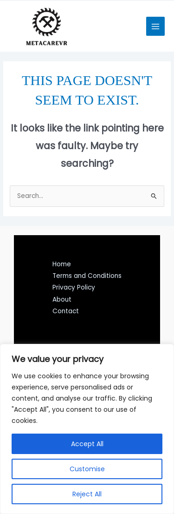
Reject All (87, 494)
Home (61, 264)
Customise (87, 469)
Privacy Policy (73, 287)
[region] (87, 429)
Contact (65, 311)
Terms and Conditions (87, 275)
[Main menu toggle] (155, 26)
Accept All (87, 443)
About (61, 299)
